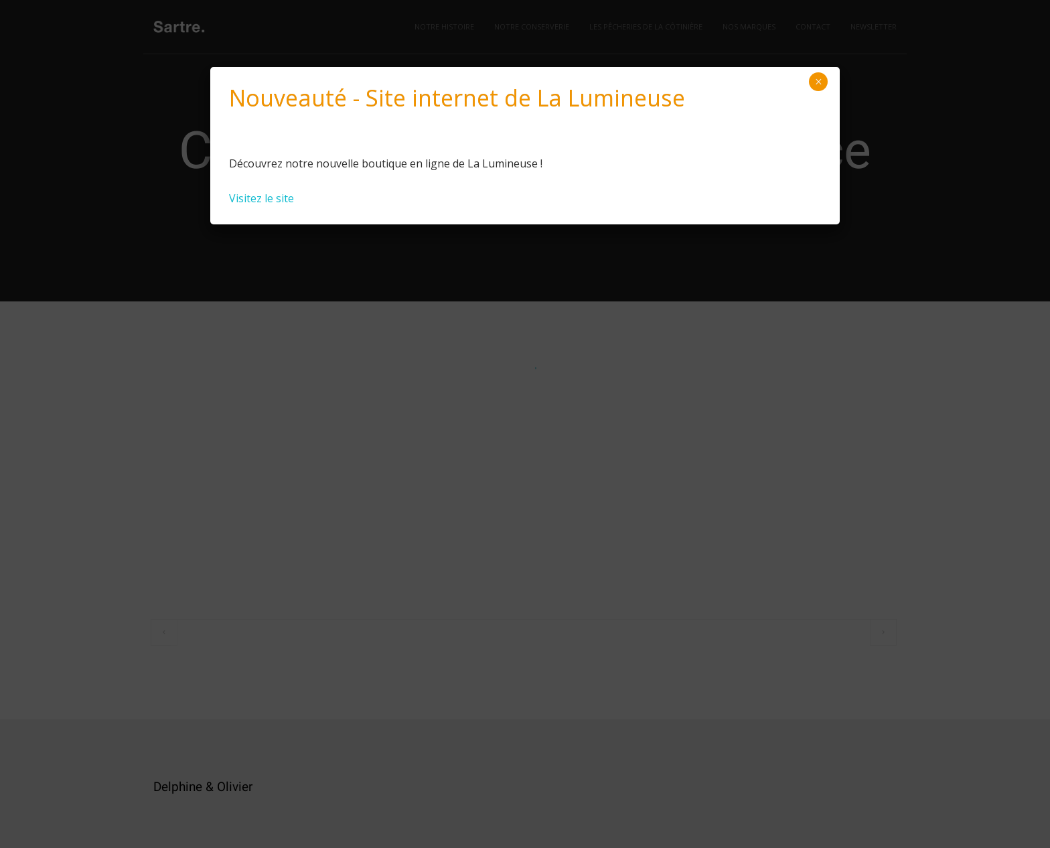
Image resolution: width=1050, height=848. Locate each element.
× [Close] (818, 81)
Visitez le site (261, 198)
